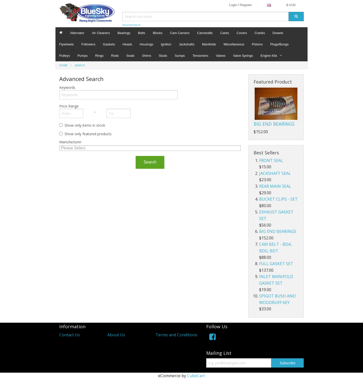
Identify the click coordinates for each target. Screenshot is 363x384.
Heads (127, 44)
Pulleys (64, 56)
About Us (116, 335)
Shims (146, 56)
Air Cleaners (101, 33)
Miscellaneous (234, 44)
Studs (163, 56)
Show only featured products (88, 133)
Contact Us (69, 335)
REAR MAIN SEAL (275, 186)
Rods (115, 56)
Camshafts (205, 33)
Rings (99, 56)
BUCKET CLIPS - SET (278, 199)
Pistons (257, 44)
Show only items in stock (85, 125)
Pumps (82, 56)
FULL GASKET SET (276, 263)
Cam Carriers (179, 33)
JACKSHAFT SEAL (275, 173)
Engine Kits (269, 56)
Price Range (69, 106)
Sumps (180, 56)
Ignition (166, 44)
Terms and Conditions (176, 335)
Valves (220, 56)
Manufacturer (70, 142)
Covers (242, 33)
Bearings (123, 33)
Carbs (224, 33)
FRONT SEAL (271, 160)
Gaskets (109, 44)
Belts (141, 33)
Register (246, 5)
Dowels (278, 33)
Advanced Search (131, 24)
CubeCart (196, 375)
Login (233, 5)
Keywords (67, 87)
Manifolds (209, 44)
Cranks (260, 33)
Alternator (77, 33)
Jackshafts (186, 44)
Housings (146, 44)
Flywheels (66, 44)
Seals (130, 56)
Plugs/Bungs (279, 44)
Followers (88, 44)
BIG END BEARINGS (274, 124)
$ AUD (291, 5)
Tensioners (200, 56)
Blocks (157, 33)
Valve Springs (243, 56)
